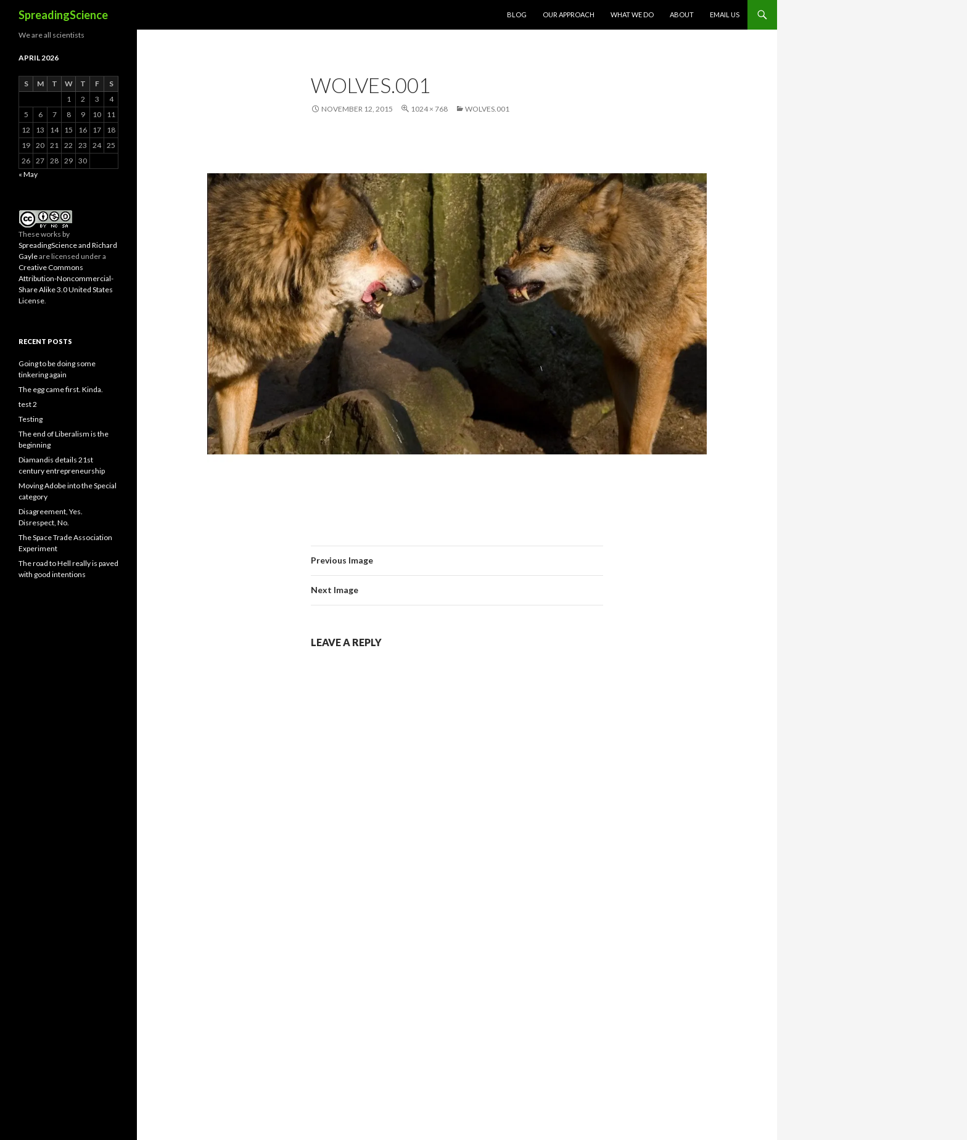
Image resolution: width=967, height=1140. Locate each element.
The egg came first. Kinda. (61, 389)
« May (28, 174)
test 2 (28, 404)
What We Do (632, 14)
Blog (517, 14)
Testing (31, 419)
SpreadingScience (63, 15)
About (682, 14)
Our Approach (569, 14)
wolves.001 (487, 108)
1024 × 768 (429, 108)
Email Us (724, 14)
